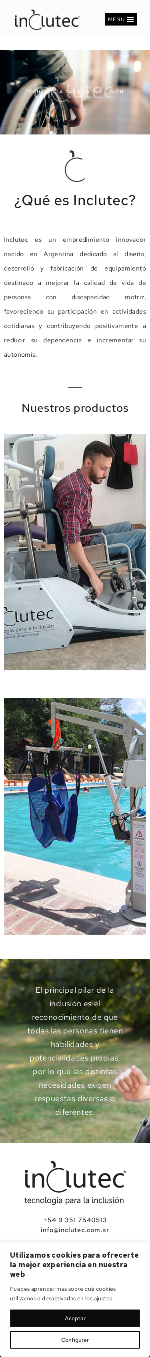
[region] (75, 1299)
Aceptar (75, 1318)
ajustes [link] (103, 1298)
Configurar (75, 1339)
